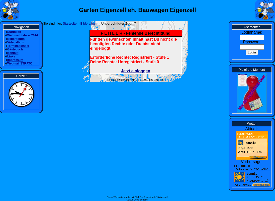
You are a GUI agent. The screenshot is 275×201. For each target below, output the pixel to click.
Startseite (70, 23)
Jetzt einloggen (135, 71)
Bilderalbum (89, 23)
